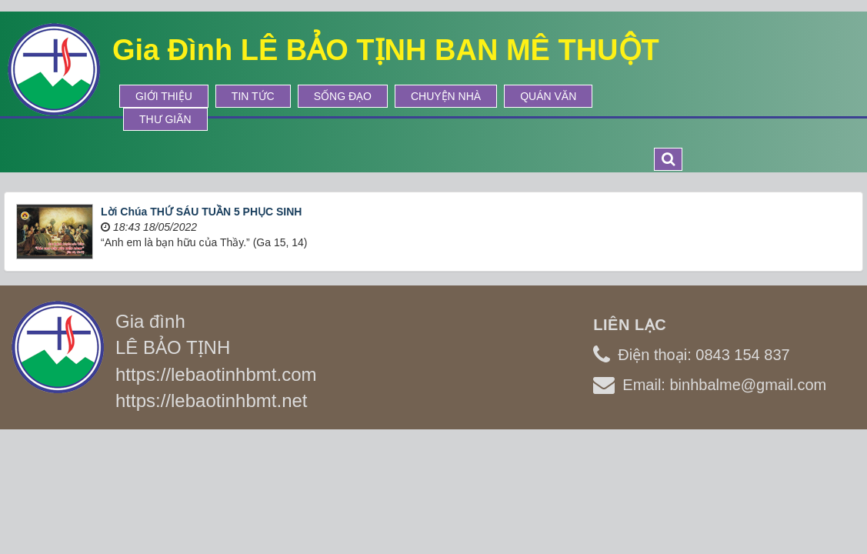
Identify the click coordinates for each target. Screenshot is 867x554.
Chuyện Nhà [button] (446, 96)
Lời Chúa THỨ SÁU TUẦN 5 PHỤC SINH (201, 211)
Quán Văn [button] (548, 96)
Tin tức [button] (253, 96)
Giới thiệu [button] (163, 96)
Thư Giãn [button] (165, 119)
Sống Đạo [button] (343, 96)
